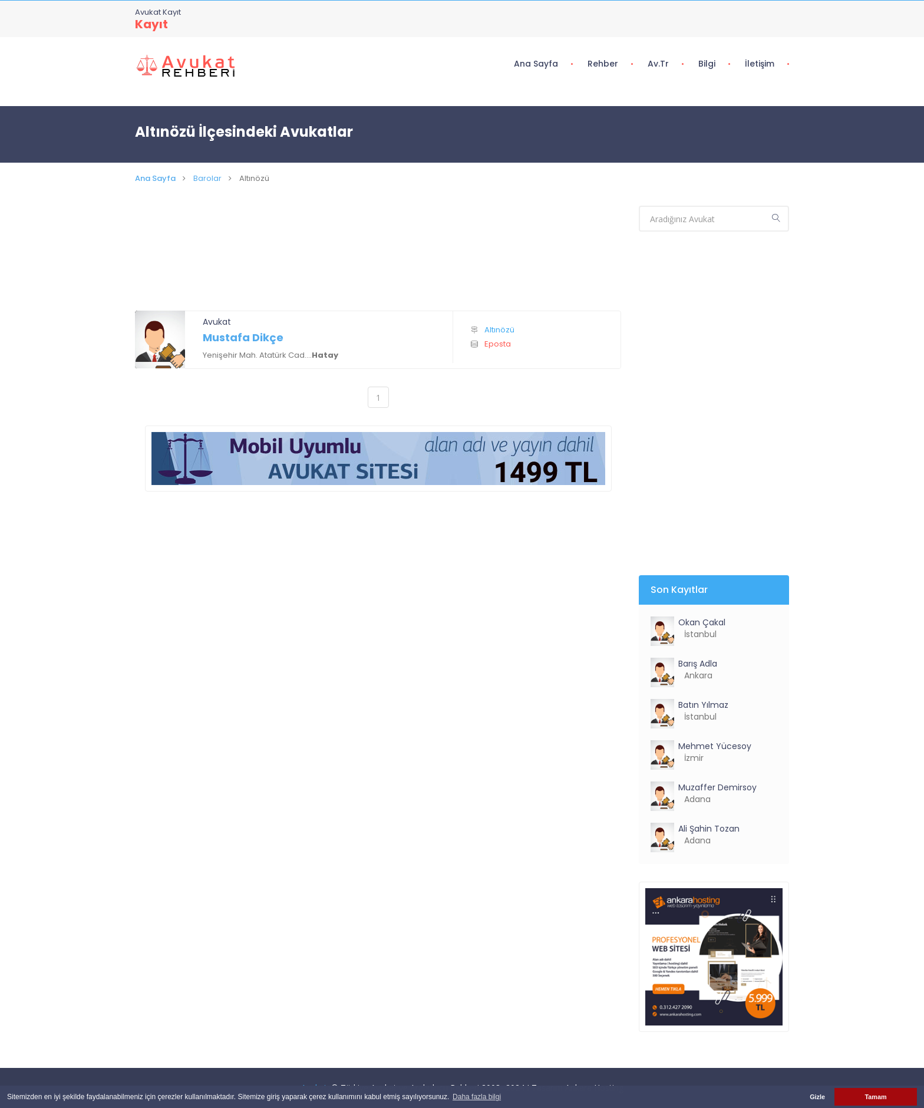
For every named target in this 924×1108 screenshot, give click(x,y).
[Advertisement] (378, 261)
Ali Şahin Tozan (709, 829)
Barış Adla (697, 664)
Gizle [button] (817, 1096)
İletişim (759, 64)
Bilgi (706, 64)
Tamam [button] (875, 1096)
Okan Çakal (701, 622)
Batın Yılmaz (703, 705)
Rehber (603, 64)
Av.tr (658, 64)
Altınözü (499, 329)
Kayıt (151, 24)
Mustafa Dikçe (243, 337)
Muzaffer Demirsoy (717, 787)
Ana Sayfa (536, 64)
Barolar (207, 178)
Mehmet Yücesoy (714, 746)
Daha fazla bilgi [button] (477, 1097)
